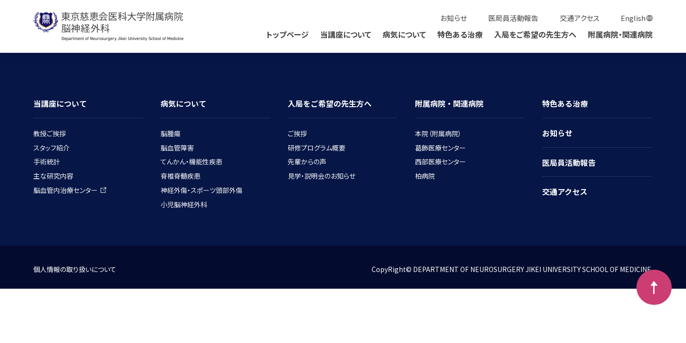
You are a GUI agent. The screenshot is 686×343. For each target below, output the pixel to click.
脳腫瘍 (171, 133)
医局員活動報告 (513, 18)
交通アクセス (579, 18)
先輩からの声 (307, 161)
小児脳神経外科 (184, 204)
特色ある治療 (460, 34)
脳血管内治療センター (69, 190)
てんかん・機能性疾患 (191, 161)
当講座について (345, 34)
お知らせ (453, 18)
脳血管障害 (177, 147)
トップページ (287, 34)
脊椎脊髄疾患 (181, 176)
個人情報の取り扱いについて (74, 269)
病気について (404, 34)
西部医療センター (440, 161)
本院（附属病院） (438, 133)
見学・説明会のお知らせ (321, 176)
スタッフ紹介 (51, 147)
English (633, 18)
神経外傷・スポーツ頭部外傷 (201, 190)
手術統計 (46, 161)
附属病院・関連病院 (620, 34)
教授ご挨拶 (49, 133)
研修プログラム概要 (316, 147)
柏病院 (425, 176)
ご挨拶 (297, 133)
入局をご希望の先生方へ (535, 34)
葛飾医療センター (440, 147)
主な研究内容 (53, 176)
